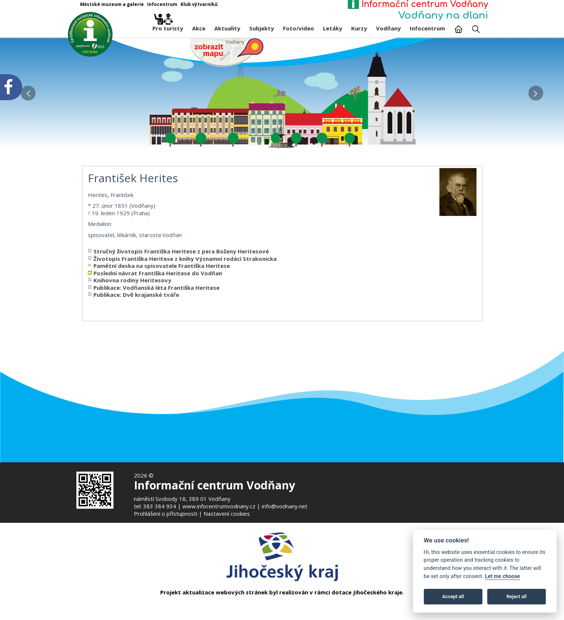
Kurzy (359, 28)
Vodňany (388, 28)
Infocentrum (427, 28)
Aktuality (227, 28)
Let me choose (502, 576)
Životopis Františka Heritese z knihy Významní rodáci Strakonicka (185, 264)
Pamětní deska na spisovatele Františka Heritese (161, 271)
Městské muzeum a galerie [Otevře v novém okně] (112, 4)
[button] (536, 91)
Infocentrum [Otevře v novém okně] (162, 4)
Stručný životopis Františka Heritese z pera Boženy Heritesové (181, 256)
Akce (198, 28)
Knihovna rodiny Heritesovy (132, 285)
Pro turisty (167, 26)
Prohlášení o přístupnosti (165, 513)
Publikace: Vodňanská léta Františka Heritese (156, 292)
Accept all (453, 596)
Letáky (332, 28)
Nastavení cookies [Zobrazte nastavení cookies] (227, 513)
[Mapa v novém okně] (226, 51)
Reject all (517, 596)
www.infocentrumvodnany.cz (218, 506)
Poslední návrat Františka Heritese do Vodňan (157, 278)
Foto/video (298, 28)
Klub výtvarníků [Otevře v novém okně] (199, 4)
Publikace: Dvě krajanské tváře (136, 300)
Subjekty (261, 28)
